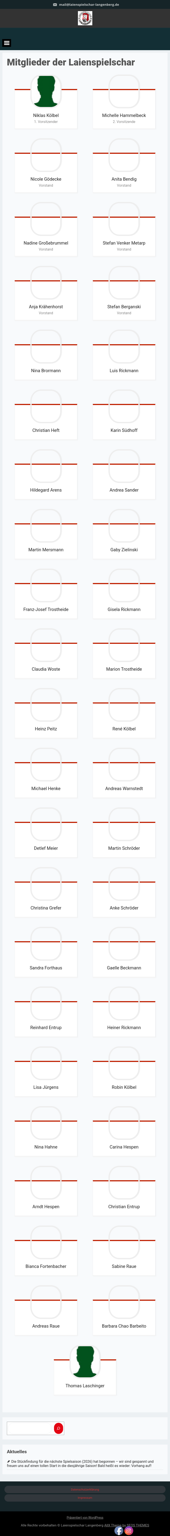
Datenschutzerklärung (85, 1489)
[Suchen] (58, 1428)
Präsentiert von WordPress (85, 1517)
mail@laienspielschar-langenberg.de (86, 4)
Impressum (85, 1497)
